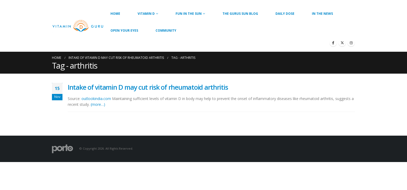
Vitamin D (146, 13)
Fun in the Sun (189, 13)
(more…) (98, 104)
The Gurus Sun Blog (240, 13)
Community (166, 30)
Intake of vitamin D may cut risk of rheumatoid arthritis (148, 87)
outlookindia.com (96, 98)
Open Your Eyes (124, 30)
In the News (322, 13)
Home (115, 13)
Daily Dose (284, 13)
